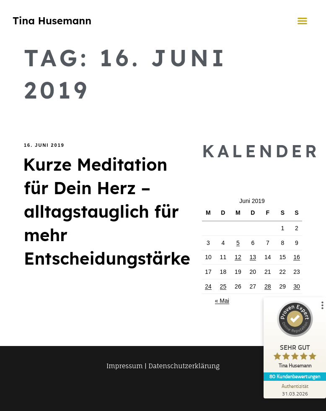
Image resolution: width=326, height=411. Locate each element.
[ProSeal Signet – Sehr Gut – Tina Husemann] (294, 336)
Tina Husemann (52, 20)
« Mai (222, 300)
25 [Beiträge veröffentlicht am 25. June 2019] (223, 286)
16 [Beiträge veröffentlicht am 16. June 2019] (296, 257)
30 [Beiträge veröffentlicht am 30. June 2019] (296, 286)
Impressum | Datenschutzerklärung (163, 366)
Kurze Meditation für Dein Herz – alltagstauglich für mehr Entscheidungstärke (106, 211)
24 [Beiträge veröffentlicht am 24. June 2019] (208, 286)
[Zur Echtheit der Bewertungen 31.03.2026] (294, 389)
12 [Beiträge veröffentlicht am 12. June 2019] (238, 257)
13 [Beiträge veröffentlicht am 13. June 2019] (253, 257)
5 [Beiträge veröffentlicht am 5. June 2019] (238, 242)
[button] (302, 21)
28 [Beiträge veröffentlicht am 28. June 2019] (267, 286)
